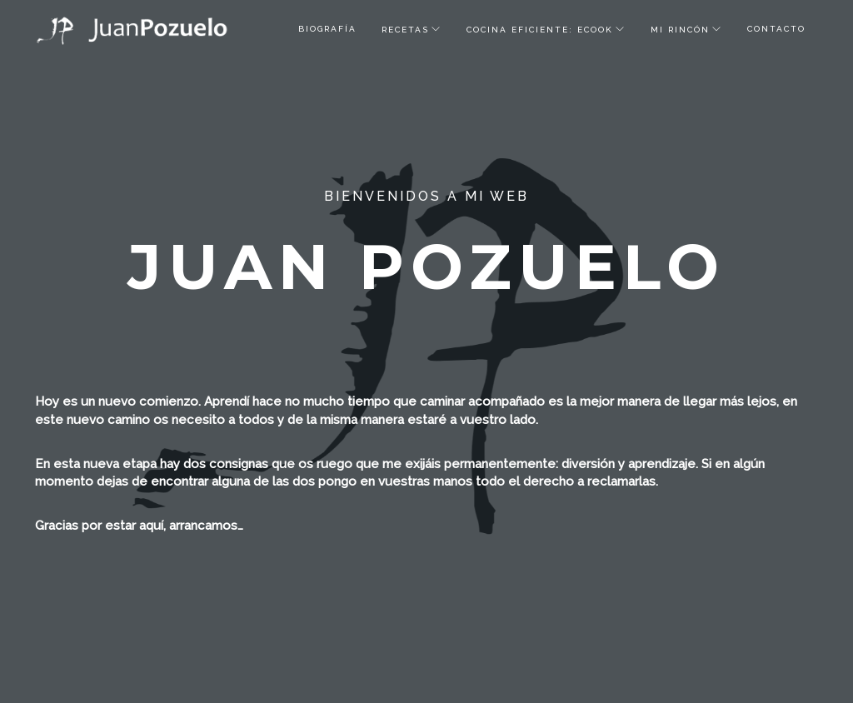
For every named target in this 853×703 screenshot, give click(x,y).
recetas (405, 29)
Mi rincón (680, 29)
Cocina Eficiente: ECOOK (539, 29)
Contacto (776, 28)
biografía (327, 28)
